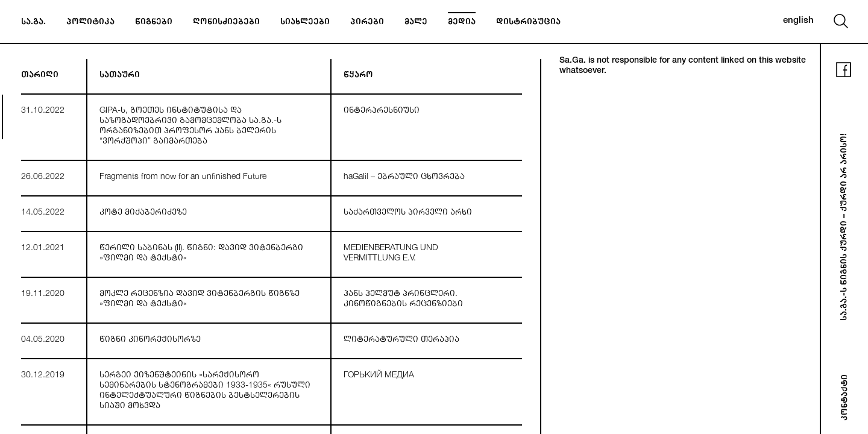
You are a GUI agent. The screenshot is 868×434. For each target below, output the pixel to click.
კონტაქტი (846, 397)
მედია (462, 23)
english (798, 20)
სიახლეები (305, 23)
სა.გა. (33, 23)
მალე (415, 23)
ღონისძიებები (226, 23)
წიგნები (153, 23)
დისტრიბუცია (528, 23)
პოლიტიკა (90, 23)
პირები (367, 23)
